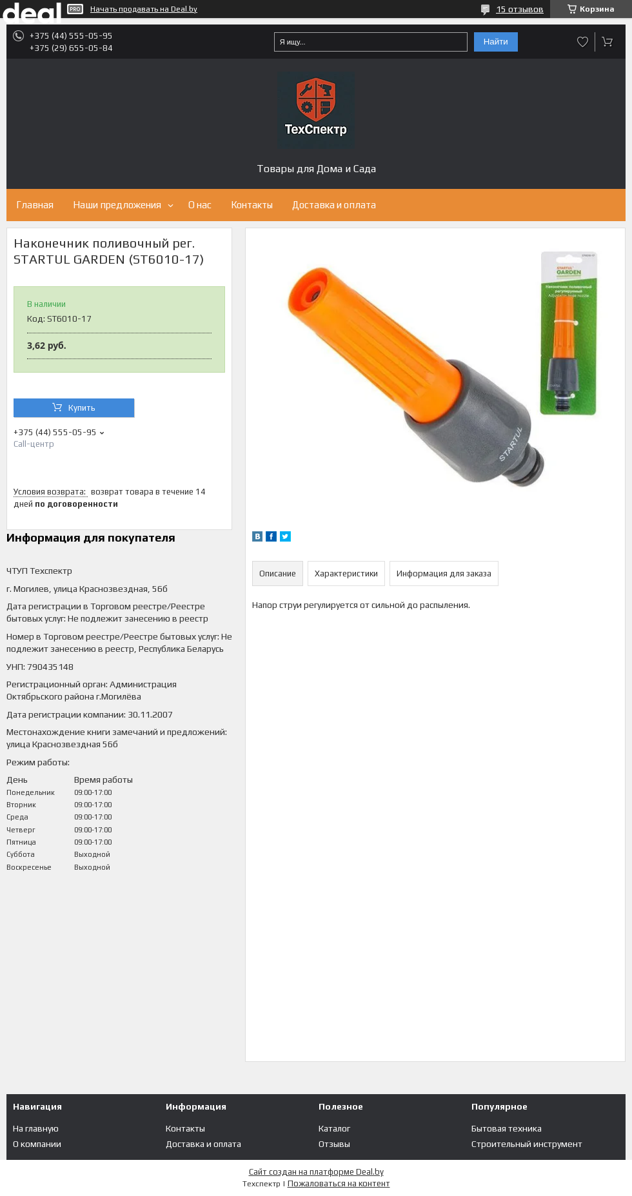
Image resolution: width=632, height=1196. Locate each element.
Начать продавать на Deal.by (143, 9)
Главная (35, 204)
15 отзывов (520, 9)
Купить (81, 408)
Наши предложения (117, 204)
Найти (496, 41)
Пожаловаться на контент (339, 1183)
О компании (37, 1144)
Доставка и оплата (334, 204)
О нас (200, 204)
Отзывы (334, 1144)
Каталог (334, 1128)
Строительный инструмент (526, 1144)
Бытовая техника (506, 1128)
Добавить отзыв (583, 42)
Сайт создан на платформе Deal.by (316, 1172)
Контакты (252, 204)
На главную (36, 1128)
